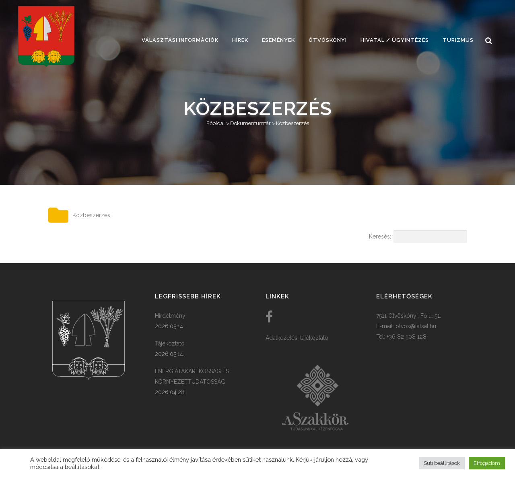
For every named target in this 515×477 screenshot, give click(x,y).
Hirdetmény (170, 316)
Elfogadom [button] (487, 463)
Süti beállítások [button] (442, 463)
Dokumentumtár (250, 123)
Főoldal (215, 123)
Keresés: (418, 236)
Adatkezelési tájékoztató (297, 338)
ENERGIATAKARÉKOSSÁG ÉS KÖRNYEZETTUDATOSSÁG (192, 376)
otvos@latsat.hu (416, 326)
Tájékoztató (170, 343)
